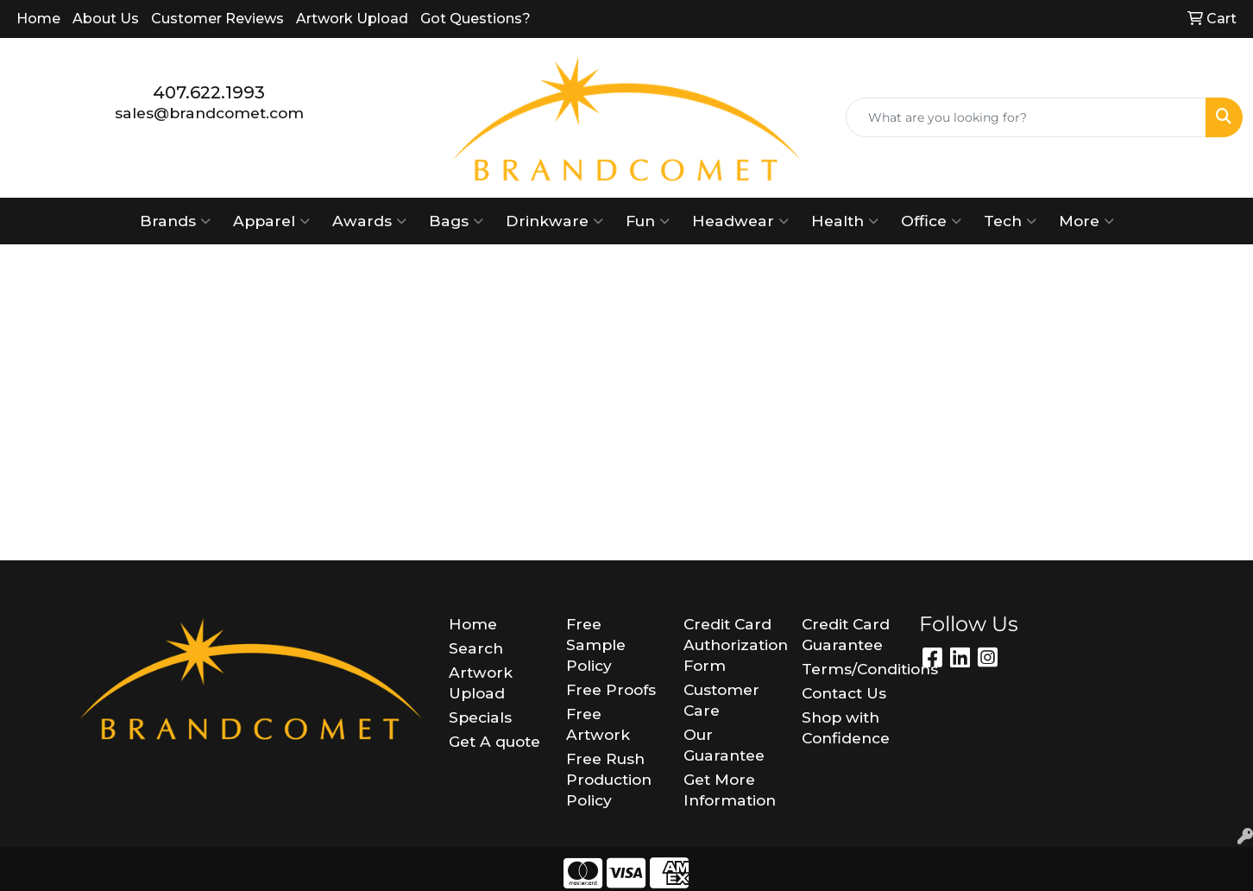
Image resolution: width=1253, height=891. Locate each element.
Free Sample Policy (596, 644)
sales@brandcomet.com (209, 113)
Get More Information (729, 789)
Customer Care (721, 699)
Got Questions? (475, 18)
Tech (1010, 221)
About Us (105, 18)
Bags (456, 221)
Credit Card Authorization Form (731, 644)
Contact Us (844, 693)
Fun (648, 221)
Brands (175, 221)
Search (476, 648)
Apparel (271, 221)
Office (931, 221)
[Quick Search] (1026, 117)
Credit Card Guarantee (846, 634)
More (1086, 221)
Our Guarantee (724, 744)
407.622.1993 (209, 92)
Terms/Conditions (850, 669)
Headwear (740, 221)
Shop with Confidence (846, 727)
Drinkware (554, 221)
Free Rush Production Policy (609, 779)
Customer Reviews (217, 18)
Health (844, 221)
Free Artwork (598, 724)
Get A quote (494, 741)
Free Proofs (611, 689)
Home (38, 18)
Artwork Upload (352, 18)
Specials (480, 717)
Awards (369, 221)
